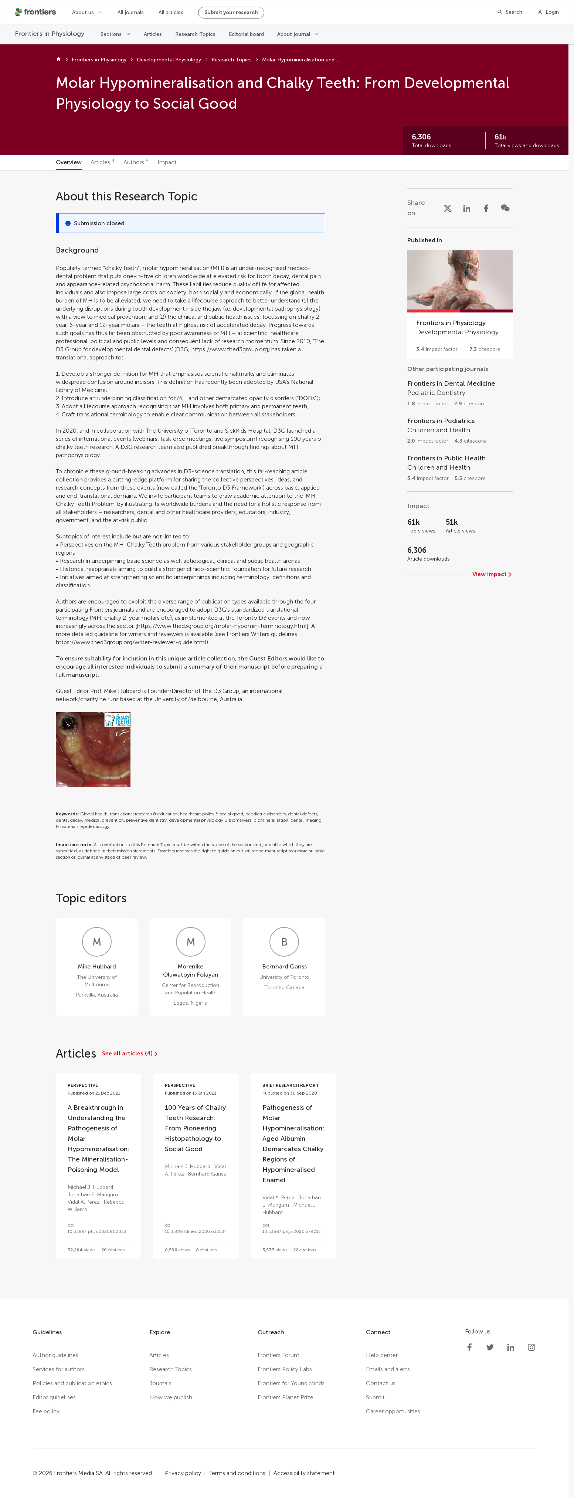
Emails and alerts (388, 1369)
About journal (293, 34)
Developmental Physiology (169, 60)
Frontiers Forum (278, 1355)
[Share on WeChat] (505, 207)
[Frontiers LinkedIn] (510, 1347)
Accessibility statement (304, 1473)
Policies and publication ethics (72, 1383)
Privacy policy (183, 1473)
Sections (111, 34)
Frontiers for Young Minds (291, 1383)
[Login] (548, 12)
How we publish (170, 1397)
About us (83, 12)
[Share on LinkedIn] (466, 207)
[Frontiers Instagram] (531, 1347)
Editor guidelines (54, 1397)
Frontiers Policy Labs (285, 1369)
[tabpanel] (284, 734)
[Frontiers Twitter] (490, 1347)
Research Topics (195, 34)
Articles (153, 34)
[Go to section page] (460, 297)
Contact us (380, 1383)
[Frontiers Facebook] (469, 1347)
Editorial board (246, 34)
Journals (160, 1383)
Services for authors (59, 1369)
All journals (131, 12)
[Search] (509, 12)
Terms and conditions (237, 1473)
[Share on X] (447, 207)
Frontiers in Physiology (99, 60)
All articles (171, 12)
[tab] (69, 162)
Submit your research (231, 12)
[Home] (58, 60)
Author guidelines (55, 1355)
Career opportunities (393, 1411)
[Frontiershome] (36, 12)
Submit (375, 1397)
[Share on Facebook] (486, 207)
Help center (382, 1355)
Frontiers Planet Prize (285, 1397)
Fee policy (46, 1411)
